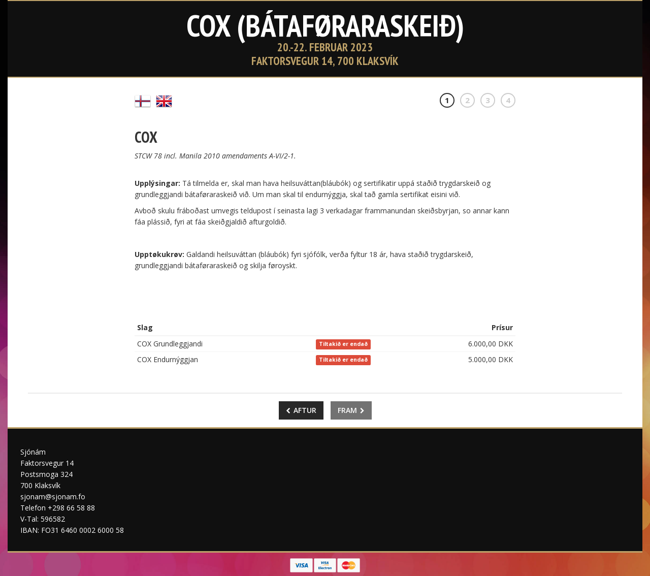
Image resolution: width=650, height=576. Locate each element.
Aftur (301, 410)
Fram (351, 410)
